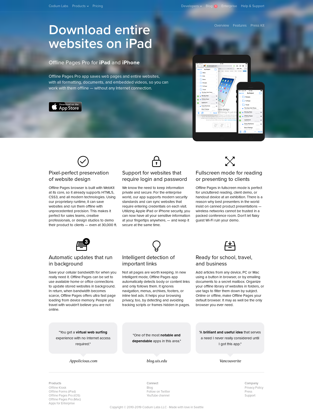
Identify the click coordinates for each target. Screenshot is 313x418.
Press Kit (257, 25)
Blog (209, 6)
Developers (191, 6)
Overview (221, 25)
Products (80, 6)
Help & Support (252, 6)
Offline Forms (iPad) (62, 392)
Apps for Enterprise (62, 403)
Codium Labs (58, 6)
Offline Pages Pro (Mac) (65, 399)
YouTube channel (158, 395)
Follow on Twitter (158, 392)
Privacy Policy (254, 388)
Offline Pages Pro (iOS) (64, 395)
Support (250, 395)
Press (248, 392)
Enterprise (229, 6)
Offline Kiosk (57, 388)
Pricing (98, 6)
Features (240, 25)
